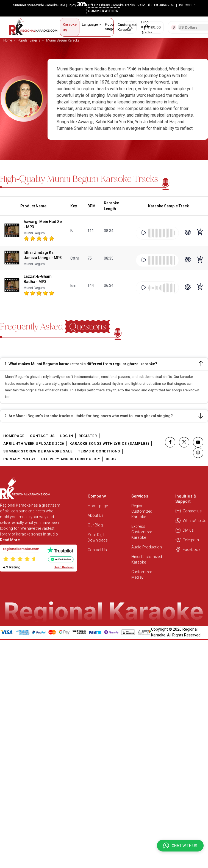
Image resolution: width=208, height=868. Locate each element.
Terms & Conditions (99, 451)
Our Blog (95, 525)
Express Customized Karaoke (141, 532)
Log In (66, 436)
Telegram (187, 540)
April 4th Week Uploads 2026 (33, 443)
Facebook (187, 549)
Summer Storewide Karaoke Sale (38, 451)
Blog (111, 459)
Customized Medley (141, 574)
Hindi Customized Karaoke (146, 559)
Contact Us (42, 436)
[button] (180, 845)
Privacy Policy (19, 459)
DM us (184, 530)
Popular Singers (113, 26)
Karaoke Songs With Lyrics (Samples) (109, 443)
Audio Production (146, 547)
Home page (98, 506)
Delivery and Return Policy (70, 459)
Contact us (188, 511)
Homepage (13, 436)
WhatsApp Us (190, 520)
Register (88, 436)
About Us (96, 515)
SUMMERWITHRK (103, 11)
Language (92, 24)
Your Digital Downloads (98, 537)
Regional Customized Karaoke (141, 511)
